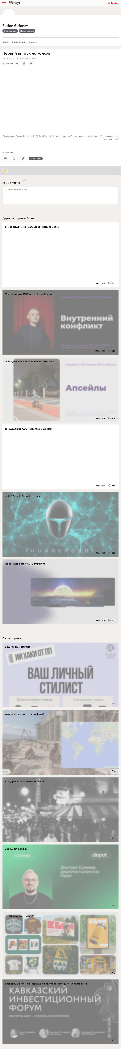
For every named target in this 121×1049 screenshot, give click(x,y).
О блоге (33, 41)
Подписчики (19, 41)
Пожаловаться (27, 30)
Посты (5, 41)
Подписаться (10, 30)
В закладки (35, 158)
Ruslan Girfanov (15, 26)
